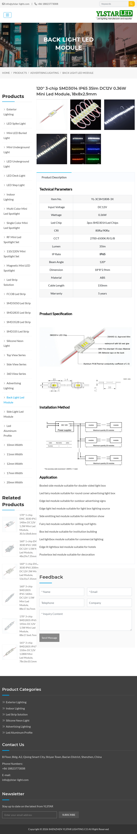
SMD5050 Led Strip (19, 303)
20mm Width (15, 482)
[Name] (61, 592)
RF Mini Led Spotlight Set (12, 239)
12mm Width (15, 463)
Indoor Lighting (9, 197)
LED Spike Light (16, 123)
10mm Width (15, 444)
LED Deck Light (16, 175)
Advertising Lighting (12, 385)
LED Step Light (16, 185)
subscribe (68, 814)
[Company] (109, 603)
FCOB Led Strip (16, 294)
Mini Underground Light (17, 149)
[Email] (109, 592)
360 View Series (16, 373)
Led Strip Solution (10, 282)
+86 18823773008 (48, 3)
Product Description (54, 177)
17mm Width (15, 473)
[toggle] (7, 15)
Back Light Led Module (14, 400)
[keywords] (114, 4)
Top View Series (16, 355)
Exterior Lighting (10, 112)
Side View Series (16, 364)
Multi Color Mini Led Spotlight (15, 211)
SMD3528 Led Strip (19, 322)
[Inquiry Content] (85, 620)
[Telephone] (61, 603)
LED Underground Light (16, 164)
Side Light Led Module (14, 414)
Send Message (49, 637)
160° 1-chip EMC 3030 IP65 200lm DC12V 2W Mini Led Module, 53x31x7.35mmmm (30, 571)
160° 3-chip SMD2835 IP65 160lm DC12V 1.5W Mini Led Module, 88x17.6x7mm (27, 597)
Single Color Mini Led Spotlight (16, 225)
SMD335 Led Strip (18, 331)
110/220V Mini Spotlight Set (15, 254)
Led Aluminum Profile (10, 430)
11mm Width (15, 454)
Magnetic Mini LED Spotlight (17, 268)
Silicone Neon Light (13, 343)
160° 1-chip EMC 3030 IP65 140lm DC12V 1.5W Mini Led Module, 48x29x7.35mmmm (30, 549)
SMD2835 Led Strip (19, 312)
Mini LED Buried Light (15, 135)
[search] (132, 4)
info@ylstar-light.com (17, 3)
